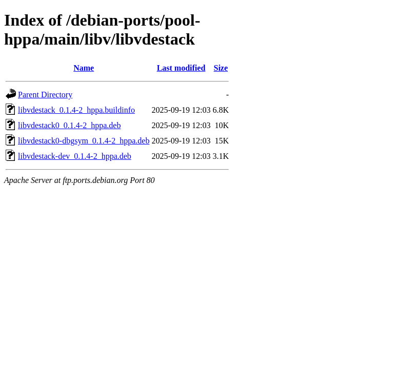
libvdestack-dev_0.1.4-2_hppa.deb (74, 156)
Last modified (181, 68)
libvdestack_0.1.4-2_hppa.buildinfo (76, 110)
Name (83, 68)
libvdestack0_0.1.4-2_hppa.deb (69, 125)
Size (221, 68)
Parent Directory (45, 94)
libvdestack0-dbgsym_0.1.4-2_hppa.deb (83, 140)
